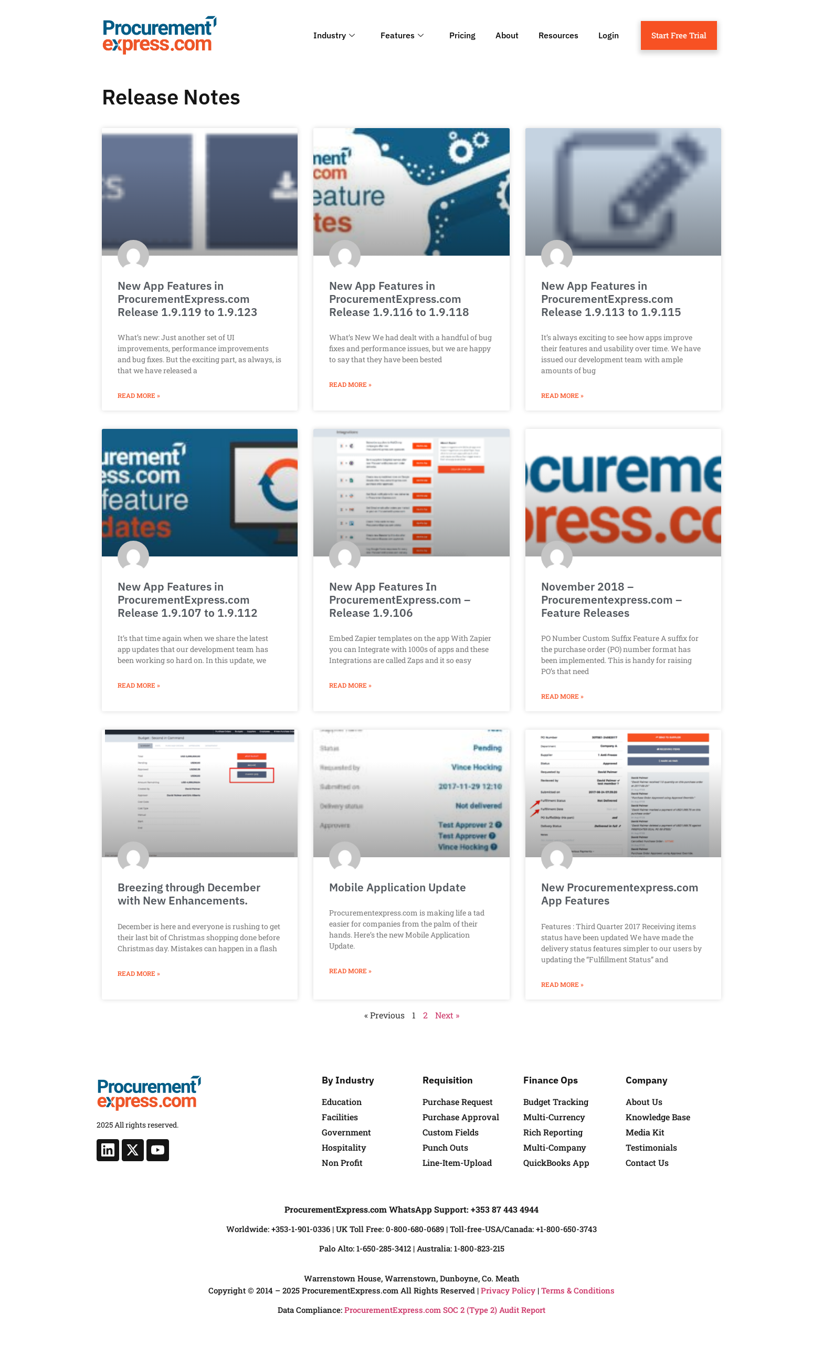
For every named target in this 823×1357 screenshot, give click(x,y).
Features (403, 35)
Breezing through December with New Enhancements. (189, 894)
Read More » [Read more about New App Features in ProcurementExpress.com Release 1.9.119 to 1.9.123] (139, 395)
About (507, 35)
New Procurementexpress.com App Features (620, 894)
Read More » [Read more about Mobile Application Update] (350, 970)
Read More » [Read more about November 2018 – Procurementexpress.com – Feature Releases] (562, 696)
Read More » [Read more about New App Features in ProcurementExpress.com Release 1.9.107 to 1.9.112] (139, 685)
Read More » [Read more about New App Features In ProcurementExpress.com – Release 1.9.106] (350, 685)
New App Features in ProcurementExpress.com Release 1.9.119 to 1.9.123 (188, 298)
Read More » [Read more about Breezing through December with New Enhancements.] (139, 973)
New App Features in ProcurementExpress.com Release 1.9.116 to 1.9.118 (399, 298)
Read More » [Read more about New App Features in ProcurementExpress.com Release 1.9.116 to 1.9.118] (350, 384)
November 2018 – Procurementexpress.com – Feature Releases (611, 599)
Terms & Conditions (578, 1290)
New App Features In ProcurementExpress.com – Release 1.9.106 (399, 599)
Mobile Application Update (397, 887)
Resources (558, 35)
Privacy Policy (508, 1290)
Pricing (462, 35)
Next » (447, 1015)
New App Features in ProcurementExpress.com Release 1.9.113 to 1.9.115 (611, 298)
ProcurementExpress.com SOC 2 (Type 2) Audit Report (444, 1310)
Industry (335, 35)
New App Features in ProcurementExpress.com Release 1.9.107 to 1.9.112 (188, 599)
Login (608, 35)
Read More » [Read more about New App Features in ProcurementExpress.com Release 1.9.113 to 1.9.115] (562, 395)
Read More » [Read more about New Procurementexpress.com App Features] (562, 984)
